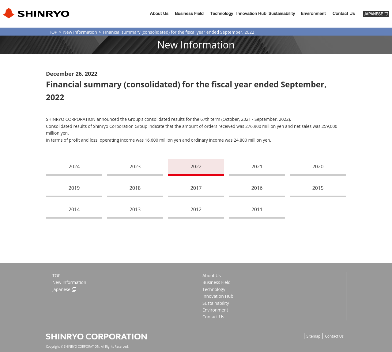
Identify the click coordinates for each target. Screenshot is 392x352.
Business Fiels (189, 14)
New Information (80, 32)
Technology (221, 14)
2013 (135, 209)
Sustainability (281, 14)
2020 (318, 166)
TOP (53, 32)
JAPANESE (376, 14)
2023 (135, 166)
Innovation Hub (251, 14)
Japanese (61, 289)
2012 (196, 209)
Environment (313, 14)
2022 (196, 166)
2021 (257, 166)
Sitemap (314, 336)
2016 (257, 188)
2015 (318, 188)
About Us (159, 14)
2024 (74, 166)
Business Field (216, 282)
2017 (196, 188)
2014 (74, 209)
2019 (74, 188)
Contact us (343, 14)
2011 (257, 209)
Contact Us (213, 316)
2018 (135, 188)
